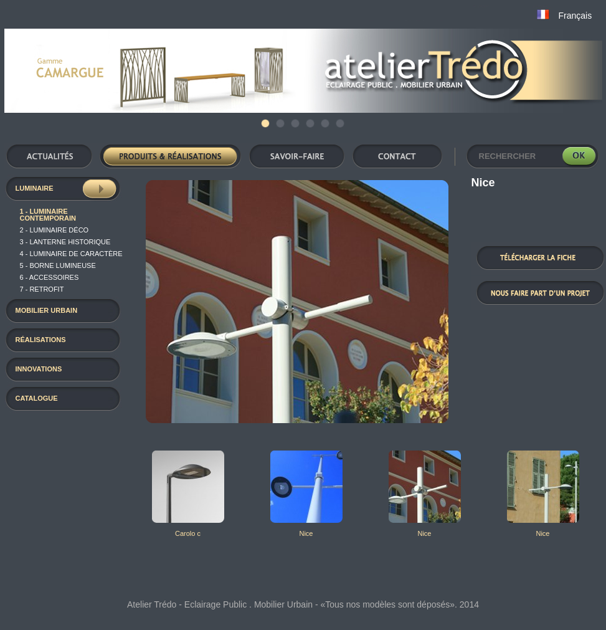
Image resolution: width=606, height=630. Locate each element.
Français (575, 16)
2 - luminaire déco (54, 230)
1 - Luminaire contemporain (48, 215)
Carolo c (188, 533)
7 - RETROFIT (42, 289)
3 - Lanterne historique (65, 242)
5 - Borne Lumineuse (58, 265)
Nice (306, 533)
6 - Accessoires (49, 277)
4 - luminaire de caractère (71, 253)
